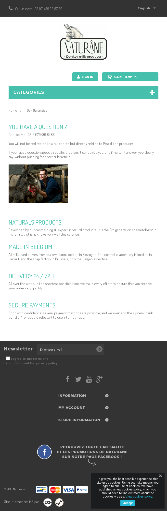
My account (71, 407)
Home (13, 110)
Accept (128, 503)
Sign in (87, 77)
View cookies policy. (139, 496)
